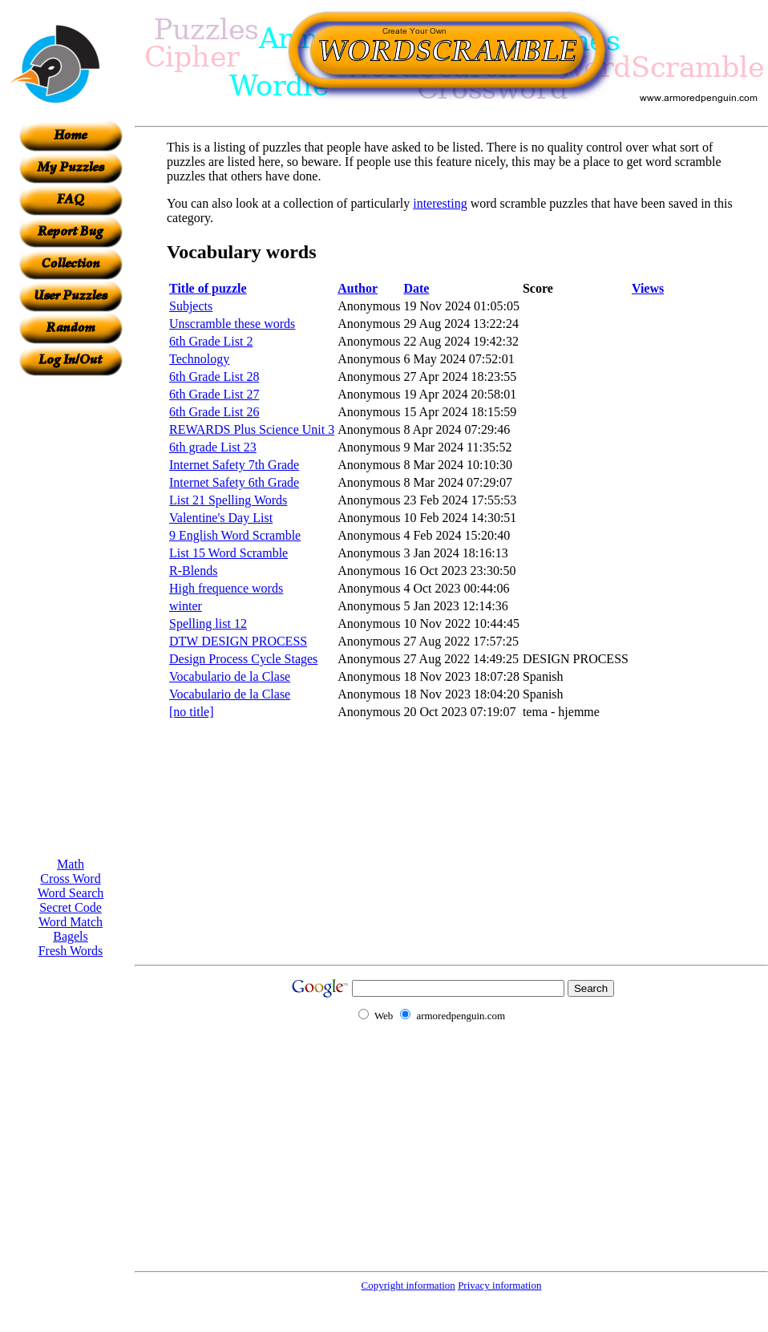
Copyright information (408, 1285)
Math (70, 864)
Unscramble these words (232, 323)
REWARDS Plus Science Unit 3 (251, 429)
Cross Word (70, 878)
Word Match (70, 922)
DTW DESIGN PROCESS (238, 641)
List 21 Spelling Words (228, 500)
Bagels (70, 936)
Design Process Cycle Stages (243, 659)
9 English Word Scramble (235, 535)
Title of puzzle (208, 288)
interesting (440, 203)
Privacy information (499, 1285)
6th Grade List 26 (214, 412)
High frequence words (226, 588)
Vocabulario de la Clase (229, 676)
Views (648, 288)
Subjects (190, 306)
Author (358, 288)
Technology (199, 359)
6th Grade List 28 (214, 376)
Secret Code (70, 907)
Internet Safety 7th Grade (234, 465)
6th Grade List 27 (214, 394)
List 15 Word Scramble (228, 553)
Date (416, 288)
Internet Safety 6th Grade (234, 482)
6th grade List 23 (213, 447)
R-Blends (193, 570)
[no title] (191, 712)
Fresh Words (70, 951)
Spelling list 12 (208, 623)
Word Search (71, 893)
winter (185, 606)
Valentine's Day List (221, 517)
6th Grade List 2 (211, 341)
